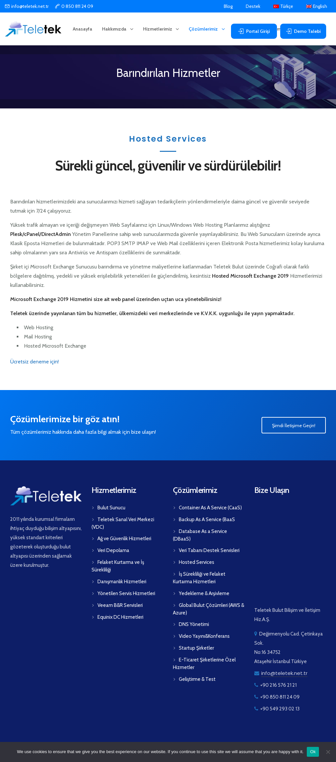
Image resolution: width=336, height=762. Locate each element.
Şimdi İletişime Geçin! (293, 425)
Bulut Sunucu (111, 508)
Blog (228, 6)
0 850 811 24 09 (77, 6)
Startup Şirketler (196, 648)
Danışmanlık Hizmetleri (121, 582)
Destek (253, 6)
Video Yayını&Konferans (204, 636)
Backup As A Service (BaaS (207, 519)
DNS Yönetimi (194, 624)
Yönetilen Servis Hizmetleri (126, 593)
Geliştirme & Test (197, 679)
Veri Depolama (113, 550)
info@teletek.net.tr (30, 6)
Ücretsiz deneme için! (34, 361)
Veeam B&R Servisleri (120, 605)
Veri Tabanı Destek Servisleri (209, 550)
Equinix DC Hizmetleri (120, 617)
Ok (313, 751)
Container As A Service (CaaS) (210, 508)
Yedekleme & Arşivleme (204, 593)
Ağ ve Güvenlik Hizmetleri (124, 539)
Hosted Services (196, 562)
